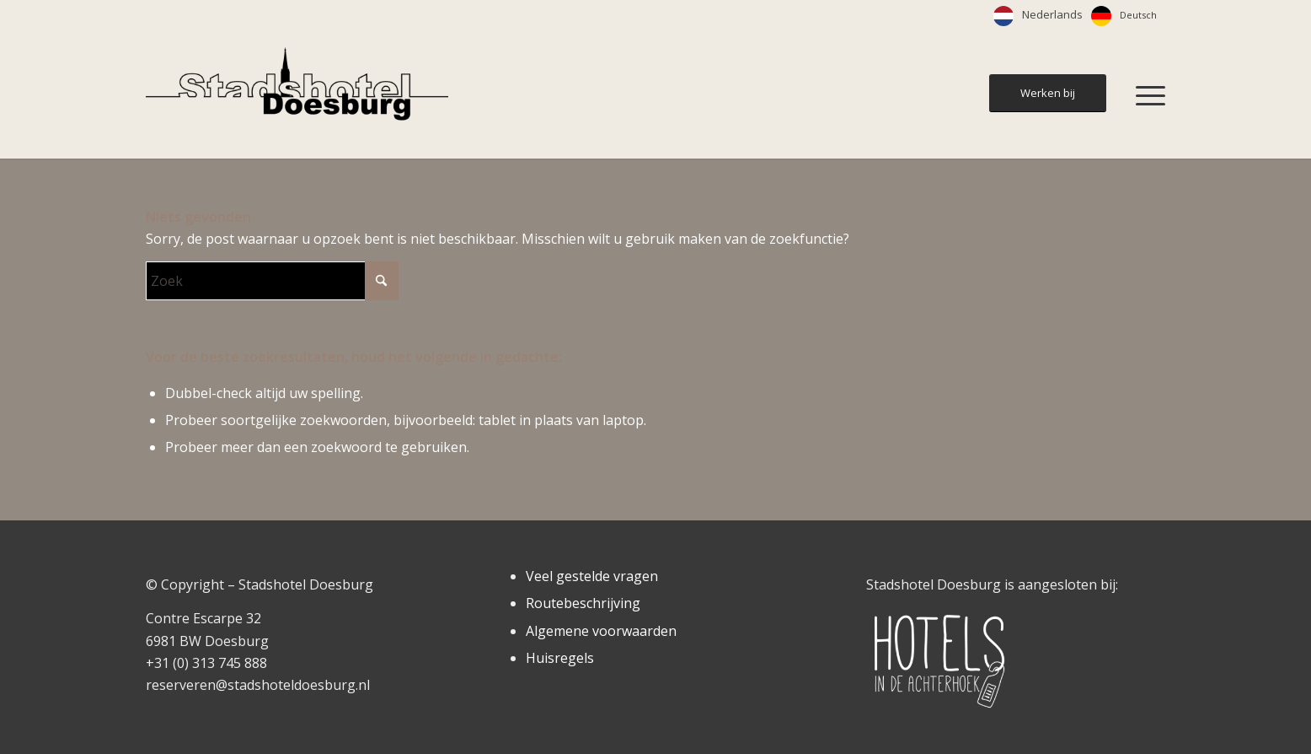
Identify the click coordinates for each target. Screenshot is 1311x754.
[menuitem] (1145, 95)
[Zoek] (272, 280)
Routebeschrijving (583, 603)
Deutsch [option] (1138, 14)
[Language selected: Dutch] (1079, 16)
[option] (1124, 16)
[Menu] (1145, 95)
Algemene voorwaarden (601, 631)
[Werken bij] (1047, 93)
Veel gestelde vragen (592, 576)
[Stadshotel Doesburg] (297, 95)
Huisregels (560, 658)
